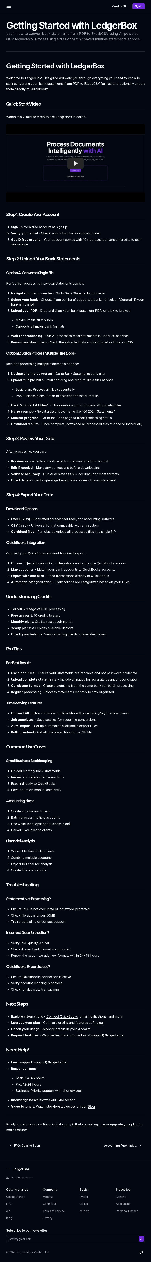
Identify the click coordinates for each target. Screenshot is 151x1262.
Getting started (15, 1196)
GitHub (83, 1203)
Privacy (47, 1218)
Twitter (83, 1196)
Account (84, 1029)
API (8, 1211)
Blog (91, 1106)
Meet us (48, 1196)
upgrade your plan (123, 1124)
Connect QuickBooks (62, 1016)
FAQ (60, 1100)
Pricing (98, 1023)
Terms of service (54, 1211)
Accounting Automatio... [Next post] (123, 1145)
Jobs (60, 418)
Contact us (50, 1203)
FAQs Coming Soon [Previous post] (24, 1145)
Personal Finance (127, 1211)
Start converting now (89, 1124)
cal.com (84, 1211)
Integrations (65, 563)
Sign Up (61, 227)
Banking (121, 1196)
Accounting (123, 1203)
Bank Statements (77, 293)
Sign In (140, 7)
